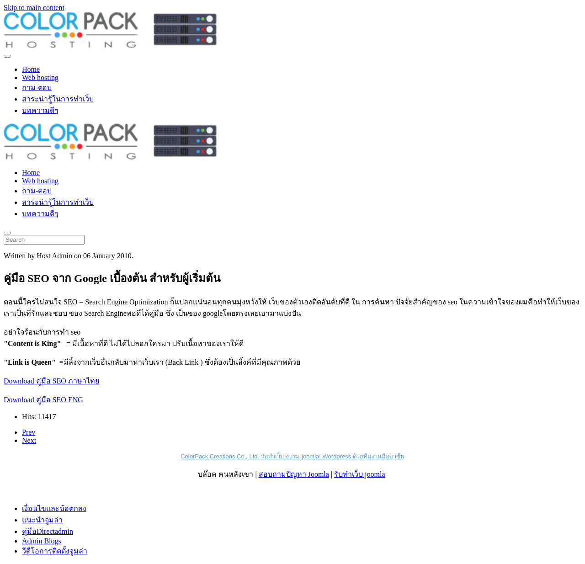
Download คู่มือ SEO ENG (43, 400)
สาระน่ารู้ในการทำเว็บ (58, 99)
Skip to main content (34, 7)
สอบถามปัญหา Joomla (294, 474)
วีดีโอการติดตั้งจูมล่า (54, 551)
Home (31, 69)
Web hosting (40, 77)
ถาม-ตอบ (37, 87)
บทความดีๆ (40, 110)
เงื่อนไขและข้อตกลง (54, 508)
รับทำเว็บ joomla (359, 474)
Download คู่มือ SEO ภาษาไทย (51, 381)
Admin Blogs (41, 541)
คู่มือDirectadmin (47, 531)
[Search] (44, 240)
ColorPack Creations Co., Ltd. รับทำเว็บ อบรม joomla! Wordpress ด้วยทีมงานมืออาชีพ (292, 456)
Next (29, 440)
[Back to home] (110, 45)
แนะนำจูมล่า (42, 520)
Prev (28, 432)
